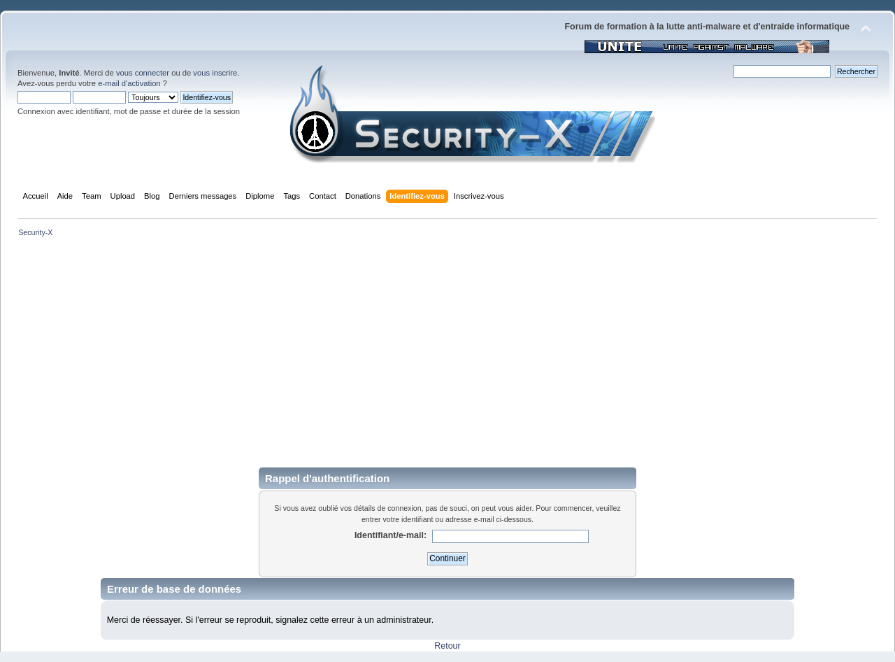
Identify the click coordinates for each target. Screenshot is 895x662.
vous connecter (142, 73)
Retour (447, 646)
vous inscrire (215, 73)
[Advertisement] (447, 351)
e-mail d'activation (129, 83)
